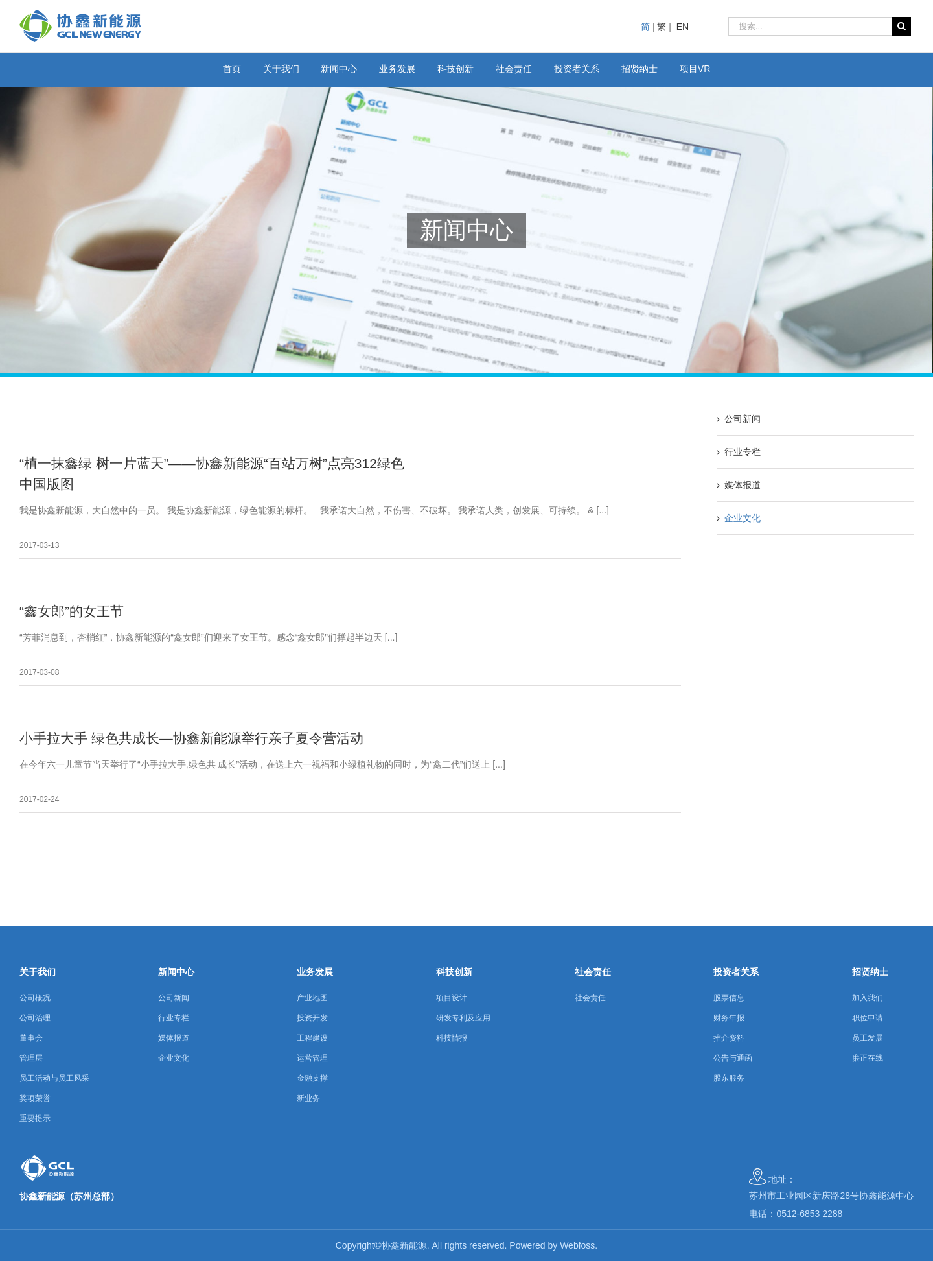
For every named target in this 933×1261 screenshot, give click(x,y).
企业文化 (742, 518)
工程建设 (312, 1038)
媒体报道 (742, 485)
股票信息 (728, 997)
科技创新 (454, 972)
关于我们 (37, 972)
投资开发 (312, 1017)
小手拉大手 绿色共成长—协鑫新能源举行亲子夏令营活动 (191, 738)
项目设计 (451, 997)
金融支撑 (312, 1078)
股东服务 (728, 1078)
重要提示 (35, 1118)
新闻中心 (176, 972)
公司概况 (35, 997)
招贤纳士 (870, 972)
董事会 (31, 1038)
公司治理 (35, 1017)
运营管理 (312, 1058)
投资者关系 (736, 972)
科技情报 (451, 1038)
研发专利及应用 (463, 1017)
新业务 (308, 1098)
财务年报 (728, 1017)
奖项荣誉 (35, 1098)
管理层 (31, 1058)
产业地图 (312, 997)
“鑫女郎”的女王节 (71, 611)
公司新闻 (742, 419)
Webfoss (577, 1245)
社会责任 (593, 972)
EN (682, 26)
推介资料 (728, 1038)
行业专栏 (742, 452)
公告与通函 (732, 1058)
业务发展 (315, 972)
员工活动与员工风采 (54, 1078)
